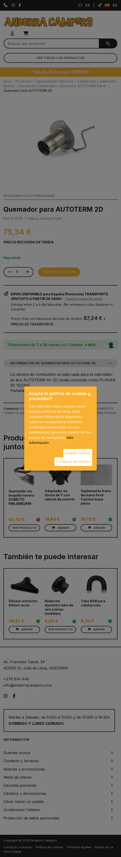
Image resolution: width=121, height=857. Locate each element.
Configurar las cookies (73, 461)
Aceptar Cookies (78, 453)
